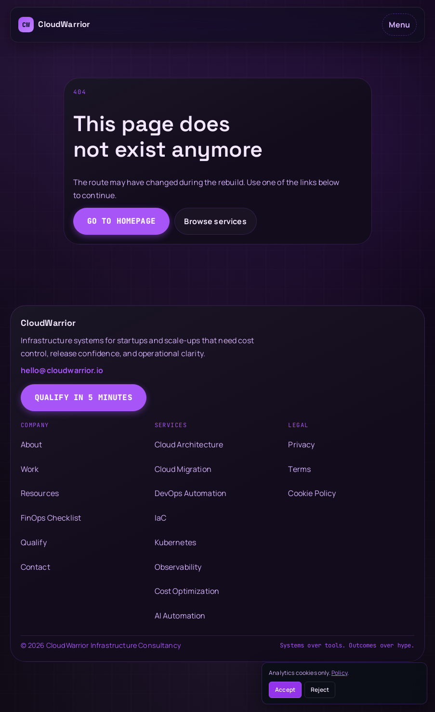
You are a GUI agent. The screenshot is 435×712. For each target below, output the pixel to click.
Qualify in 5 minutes (83, 397)
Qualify (34, 542)
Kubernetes (176, 542)
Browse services (215, 221)
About (31, 444)
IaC (160, 517)
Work (30, 469)
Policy (339, 673)
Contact (35, 567)
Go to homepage (121, 221)
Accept (285, 689)
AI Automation (180, 615)
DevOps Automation (191, 493)
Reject (320, 689)
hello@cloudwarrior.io (62, 370)
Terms (299, 469)
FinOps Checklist (51, 517)
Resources (40, 493)
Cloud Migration (183, 469)
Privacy (301, 444)
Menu (399, 24)
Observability (178, 567)
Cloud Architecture (189, 444)
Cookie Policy (312, 493)
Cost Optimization (187, 591)
